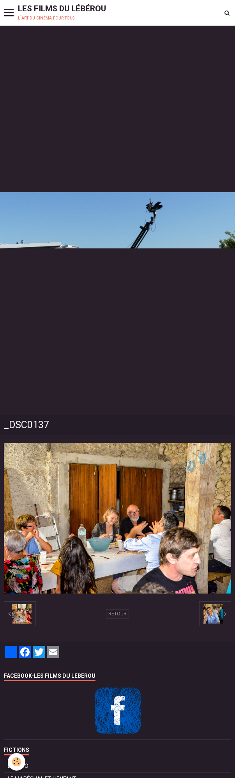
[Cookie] (16, 762)
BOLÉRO (18, 766)
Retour (117, 614)
